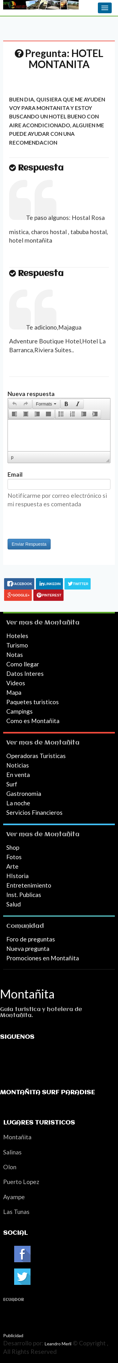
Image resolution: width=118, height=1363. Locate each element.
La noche (18, 803)
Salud (13, 904)
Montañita (62, 622)
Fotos (14, 856)
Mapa (13, 692)
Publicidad (13, 1335)
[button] (14, 404)
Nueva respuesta (31, 393)
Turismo (17, 645)
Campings (19, 711)
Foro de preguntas (30, 939)
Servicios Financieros (34, 812)
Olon (9, 1166)
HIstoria (17, 875)
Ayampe (14, 1196)
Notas (14, 654)
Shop (12, 847)
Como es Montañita (32, 720)
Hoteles (17, 635)
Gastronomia (23, 793)
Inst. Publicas (23, 894)
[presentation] (14, 404)
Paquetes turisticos (32, 701)
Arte (12, 866)
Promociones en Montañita (42, 958)
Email (15, 474)
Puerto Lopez (21, 1181)
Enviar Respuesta (29, 544)
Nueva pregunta (27, 948)
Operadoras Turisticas (36, 755)
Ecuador (13, 1300)
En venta (18, 774)
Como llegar (22, 664)
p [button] (12, 457)
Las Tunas (16, 1211)
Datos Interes (25, 673)
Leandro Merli (58, 1343)
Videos (15, 683)
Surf (11, 784)
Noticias (17, 765)
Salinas (12, 1152)
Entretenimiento (28, 885)
